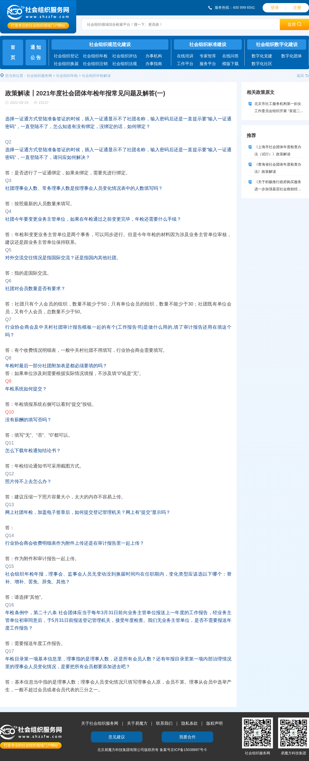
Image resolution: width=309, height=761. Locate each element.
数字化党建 (262, 56)
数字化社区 (262, 63)
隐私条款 (189, 723)
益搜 (294, 24)
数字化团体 (291, 56)
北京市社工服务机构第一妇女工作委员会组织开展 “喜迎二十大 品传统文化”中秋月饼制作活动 (279, 108)
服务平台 (208, 63)
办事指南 (153, 63)
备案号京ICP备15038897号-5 (183, 750)
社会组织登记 (66, 56)
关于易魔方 (137, 723)
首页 (13, 52)
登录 (275, 7)
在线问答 (230, 56)
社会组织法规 (124, 63)
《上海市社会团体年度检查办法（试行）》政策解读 (277, 150)
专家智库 (208, 56)
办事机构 (153, 56)
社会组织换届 (66, 63)
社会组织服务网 (39, 76)
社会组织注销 (95, 63)
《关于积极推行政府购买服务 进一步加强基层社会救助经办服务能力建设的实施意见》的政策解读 (277, 186)
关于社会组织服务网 (99, 723)
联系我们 (164, 723)
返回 (303, 75)
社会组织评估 (124, 56)
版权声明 (214, 723)
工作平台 (185, 63)
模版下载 (230, 63)
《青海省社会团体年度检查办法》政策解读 (277, 168)
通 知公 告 (35, 52)
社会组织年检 (95, 56)
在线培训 (185, 56)
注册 (297, 7)
